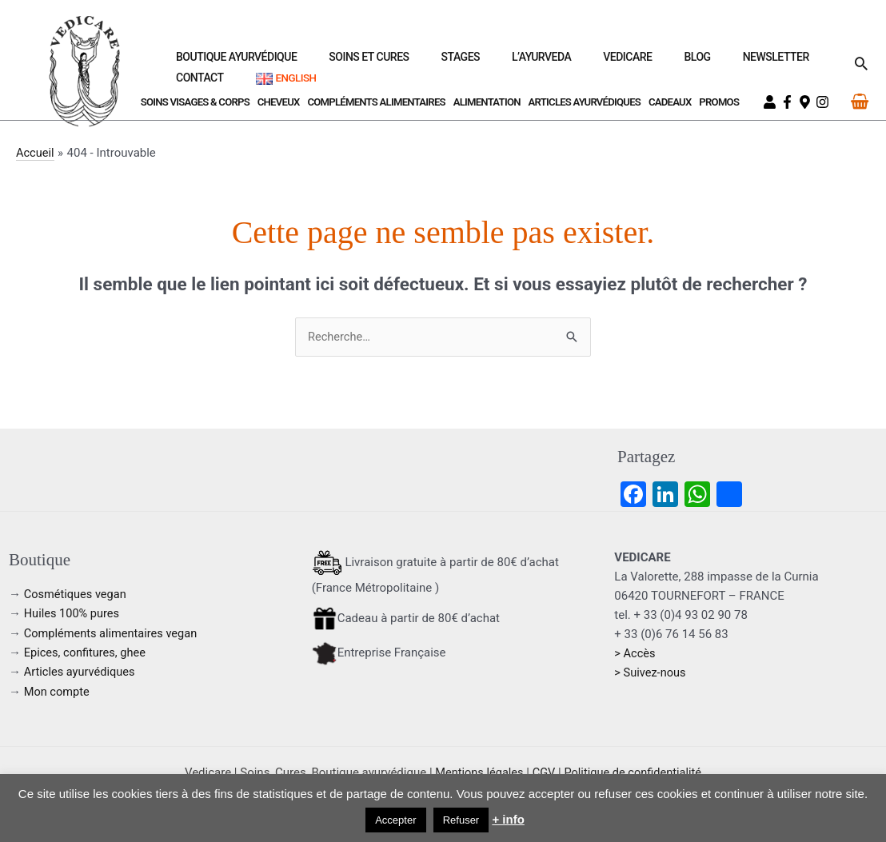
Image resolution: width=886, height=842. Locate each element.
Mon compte (58, 691)
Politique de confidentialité (634, 771)
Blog (603, 62)
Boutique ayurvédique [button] (238, 62)
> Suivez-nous (651, 673)
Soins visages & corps (195, 102)
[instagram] (824, 102)
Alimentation (487, 102)
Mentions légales (476, 771)
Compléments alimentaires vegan (113, 633)
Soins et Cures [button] (352, 62)
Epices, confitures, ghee (87, 652)
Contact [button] (733, 62)
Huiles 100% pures (73, 614)
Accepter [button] (395, 820)
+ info (508, 819)
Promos (719, 102)
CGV (543, 771)
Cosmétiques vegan (77, 595)
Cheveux (278, 102)
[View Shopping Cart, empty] (859, 101)
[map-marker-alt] (807, 102)
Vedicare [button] (553, 62)
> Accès (635, 654)
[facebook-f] (789, 102)
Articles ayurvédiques (585, 102)
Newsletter (662, 62)
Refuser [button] (461, 820)
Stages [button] (424, 62)
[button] (861, 63)
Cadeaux (670, 102)
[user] (771, 102)
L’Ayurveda (486, 62)
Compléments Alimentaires (376, 102)
